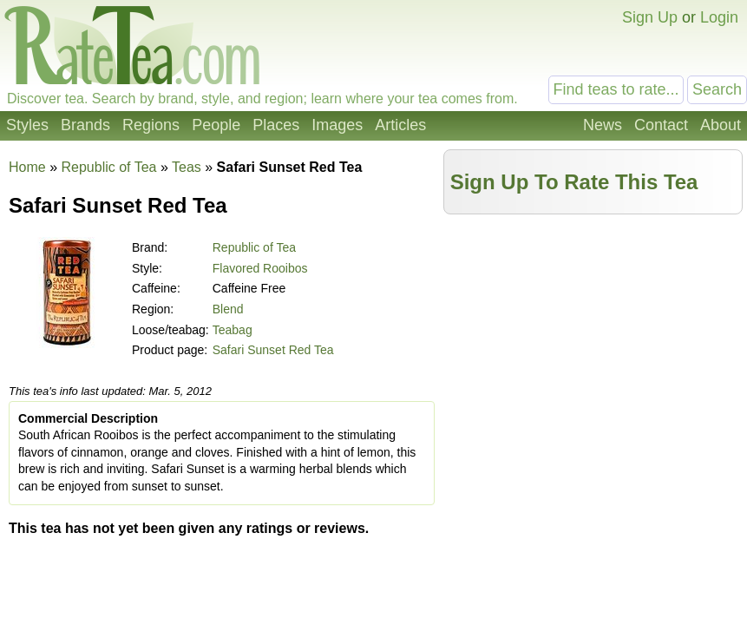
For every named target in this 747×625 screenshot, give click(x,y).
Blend (228, 309)
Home (27, 167)
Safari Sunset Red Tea (273, 350)
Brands (85, 125)
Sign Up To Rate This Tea (574, 182)
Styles (27, 125)
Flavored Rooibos (260, 268)
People (216, 125)
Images (337, 125)
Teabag (232, 330)
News (602, 125)
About (720, 125)
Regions (151, 125)
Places (275, 125)
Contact (661, 125)
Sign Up (650, 17)
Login (719, 17)
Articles (400, 125)
